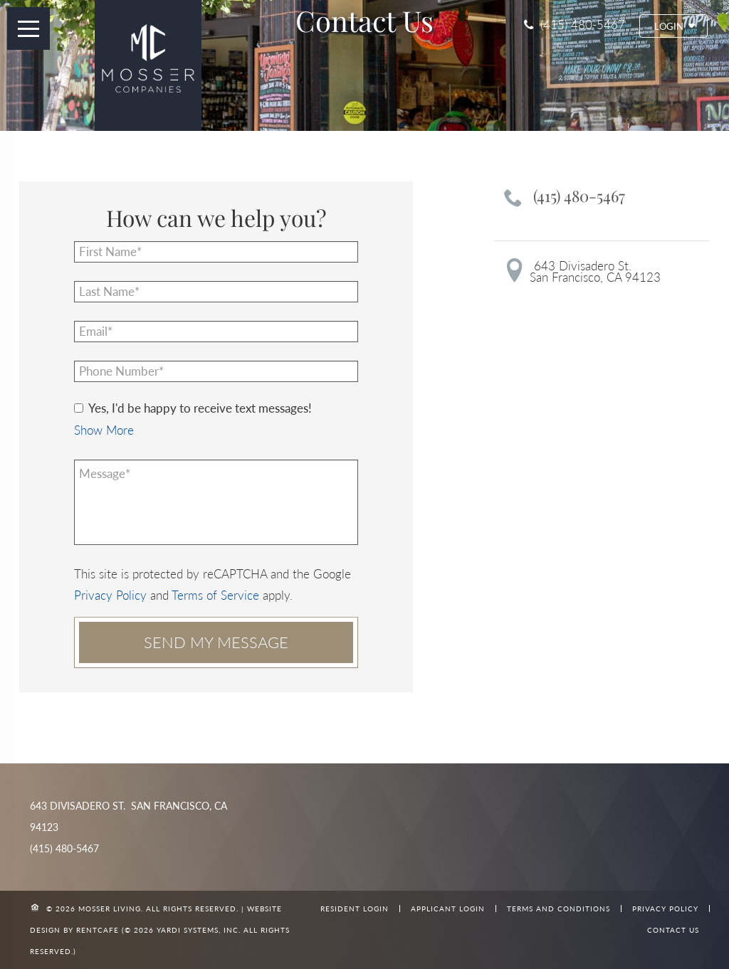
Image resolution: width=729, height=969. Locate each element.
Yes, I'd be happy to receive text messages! (193, 408)
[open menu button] (28, 28)
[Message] (216, 502)
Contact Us (673, 929)
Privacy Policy (110, 595)
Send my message (216, 642)
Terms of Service (215, 595)
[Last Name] (216, 291)
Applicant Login (448, 908)
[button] (673, 26)
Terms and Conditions (558, 908)
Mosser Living (109, 908)
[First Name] (216, 252)
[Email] (216, 331)
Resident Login (354, 908)
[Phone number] (216, 371)
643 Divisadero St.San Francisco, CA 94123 (595, 271)
